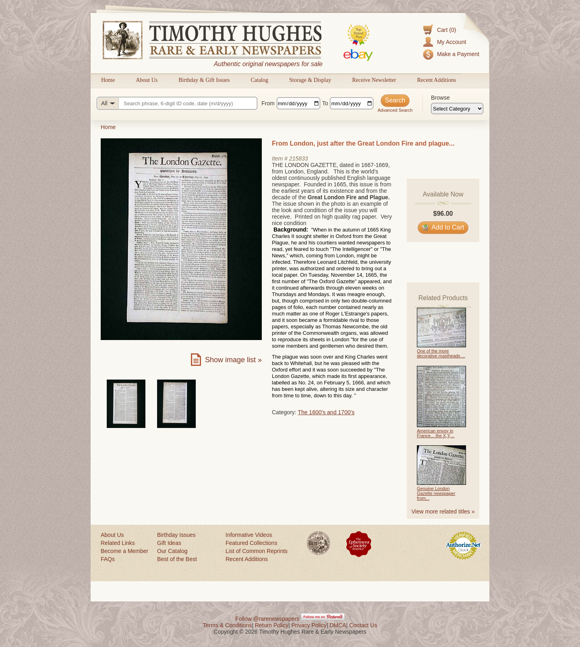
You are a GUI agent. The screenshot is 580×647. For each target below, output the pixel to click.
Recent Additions (436, 80)
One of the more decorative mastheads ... (441, 353)
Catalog (259, 80)
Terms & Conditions (227, 625)
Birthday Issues (176, 535)
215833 (298, 158)
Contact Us (363, 625)
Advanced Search (394, 110)
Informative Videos (249, 535)
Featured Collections (251, 543)
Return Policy (271, 625)
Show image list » (233, 360)
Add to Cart (443, 227)
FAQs (108, 559)
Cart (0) (446, 30)
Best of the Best (177, 559)
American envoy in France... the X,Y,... (435, 433)
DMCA (337, 625)
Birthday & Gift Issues (204, 80)
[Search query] (177, 103)
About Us (146, 80)
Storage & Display (310, 80)
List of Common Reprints (257, 551)
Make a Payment (458, 54)
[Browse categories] (457, 108)
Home (108, 80)
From (268, 103)
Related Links (118, 543)
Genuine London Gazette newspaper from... (436, 493)
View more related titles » (443, 511)
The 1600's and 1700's (326, 412)
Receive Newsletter (374, 80)
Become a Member (124, 551)
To (325, 103)
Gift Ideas (169, 543)
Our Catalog (172, 551)
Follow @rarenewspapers (267, 619)
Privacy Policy (309, 625)
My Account (451, 42)
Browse (440, 97)
